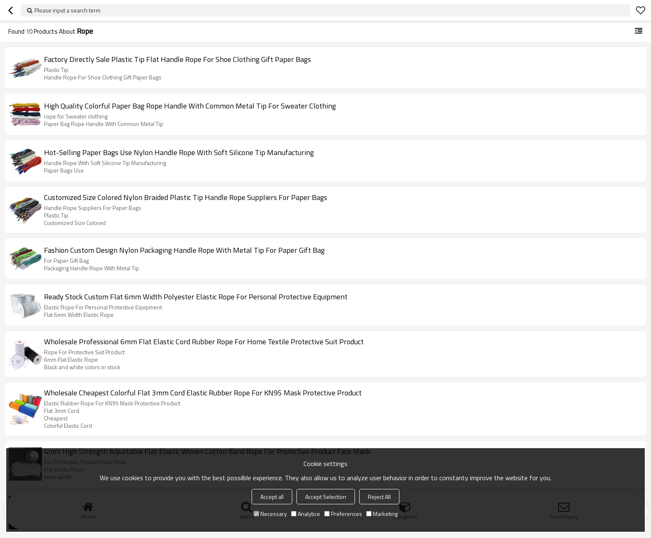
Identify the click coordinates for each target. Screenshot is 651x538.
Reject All (379, 496)
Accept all (272, 496)
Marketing (382, 513)
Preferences (343, 513)
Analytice (305, 513)
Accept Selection (325, 496)
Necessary (270, 513)
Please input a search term (67, 10)
